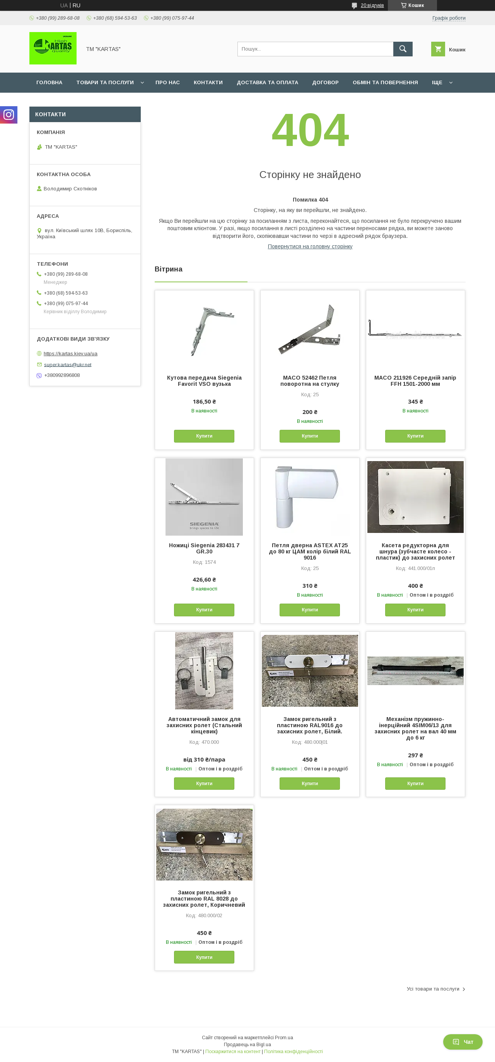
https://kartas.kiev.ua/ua (70, 353)
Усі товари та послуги (433, 989)
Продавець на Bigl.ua (247, 1044)
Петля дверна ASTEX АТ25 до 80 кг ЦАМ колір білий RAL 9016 (310, 551)
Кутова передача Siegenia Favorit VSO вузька (204, 381)
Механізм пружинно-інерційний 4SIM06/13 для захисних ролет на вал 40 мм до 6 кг (415, 728)
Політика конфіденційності (293, 1051)
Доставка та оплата (267, 82)
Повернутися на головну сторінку (310, 246)
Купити (204, 436)
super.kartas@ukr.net (67, 364)
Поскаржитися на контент (233, 1051)
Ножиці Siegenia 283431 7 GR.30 (204, 548)
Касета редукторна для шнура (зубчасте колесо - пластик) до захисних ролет (415, 551)
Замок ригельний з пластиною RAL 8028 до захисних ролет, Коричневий (204, 898)
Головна (49, 82)
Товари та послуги (105, 82)
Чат (462, 1041)
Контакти (208, 82)
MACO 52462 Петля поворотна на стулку (309, 381)
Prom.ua (284, 1037)
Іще (437, 82)
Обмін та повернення (385, 82)
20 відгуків (372, 5)
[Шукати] (403, 49)
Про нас (167, 82)
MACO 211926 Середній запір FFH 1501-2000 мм (415, 381)
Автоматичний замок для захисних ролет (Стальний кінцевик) (204, 725)
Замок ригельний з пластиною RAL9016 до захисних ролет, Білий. (310, 725)
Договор (325, 82)
